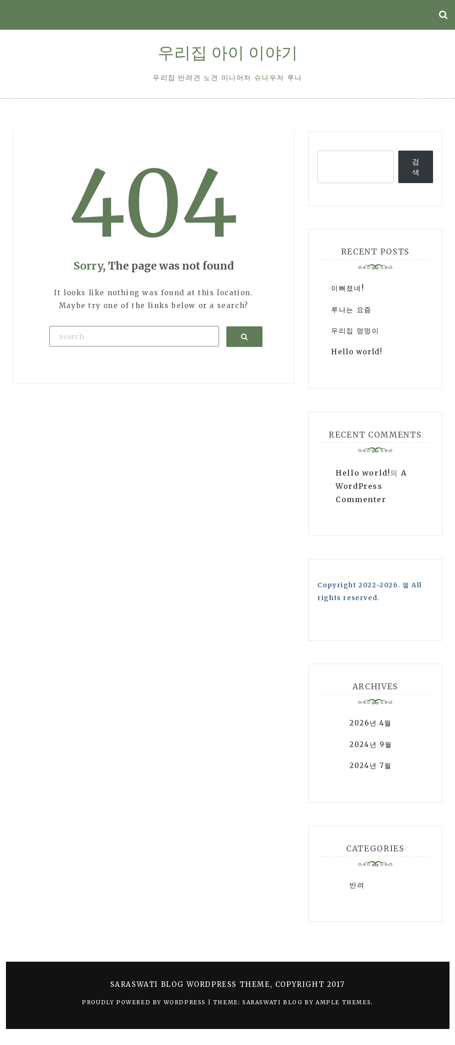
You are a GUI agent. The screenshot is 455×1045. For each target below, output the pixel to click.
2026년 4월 (370, 723)
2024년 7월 (370, 765)
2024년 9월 (370, 744)
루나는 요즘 (351, 309)
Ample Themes (343, 1002)
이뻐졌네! (347, 288)
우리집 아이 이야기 (228, 53)
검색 (416, 167)
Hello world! (356, 351)
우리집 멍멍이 (355, 330)
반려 (356, 885)
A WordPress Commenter (371, 486)
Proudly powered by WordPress (145, 1002)
